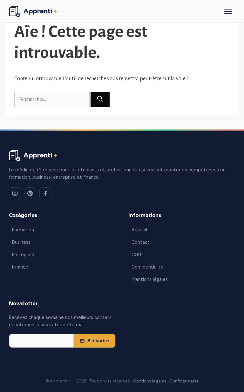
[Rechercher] (100, 99)
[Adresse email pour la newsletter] (41, 341)
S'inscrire (94, 340)
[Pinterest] (30, 193)
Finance (20, 267)
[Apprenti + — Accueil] (33, 11)
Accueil (139, 230)
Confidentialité (148, 267)
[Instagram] (15, 193)
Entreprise (23, 254)
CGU (136, 254)
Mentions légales (150, 279)
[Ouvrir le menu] (228, 11)
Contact (141, 242)
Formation (23, 230)
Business (21, 242)
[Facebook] (45, 193)
